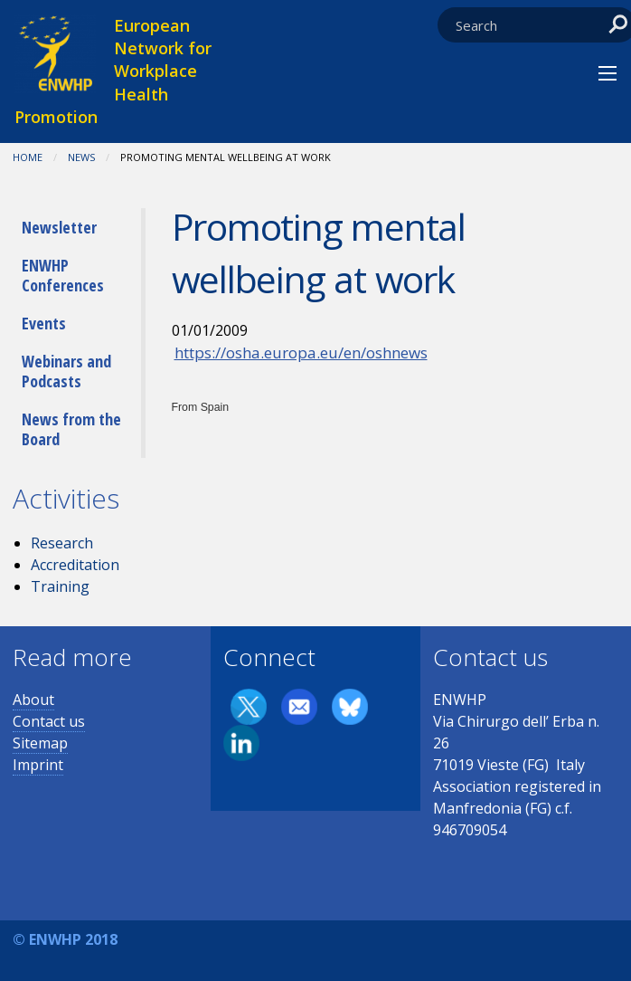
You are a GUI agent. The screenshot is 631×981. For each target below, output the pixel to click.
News (81, 157)
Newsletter (59, 227)
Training (60, 586)
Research (62, 543)
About (33, 700)
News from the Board (71, 429)
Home (27, 157)
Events (44, 323)
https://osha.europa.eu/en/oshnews (301, 352)
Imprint (38, 765)
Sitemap (40, 743)
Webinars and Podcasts (66, 371)
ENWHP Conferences (63, 275)
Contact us (49, 721)
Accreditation (75, 565)
